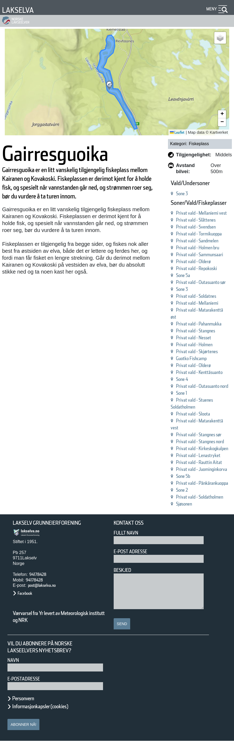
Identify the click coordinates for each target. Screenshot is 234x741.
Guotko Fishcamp (191, 358)
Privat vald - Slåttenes (196, 220)
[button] (109, 85)
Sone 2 (182, 490)
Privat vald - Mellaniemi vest (201, 213)
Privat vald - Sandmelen (197, 240)
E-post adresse (130, 551)
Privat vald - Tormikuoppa (199, 234)
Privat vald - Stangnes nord (200, 441)
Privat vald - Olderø (193, 261)
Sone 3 (182, 193)
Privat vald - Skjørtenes (197, 351)
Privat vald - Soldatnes (196, 296)
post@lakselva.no (42, 585)
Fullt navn (126, 533)
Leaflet (177, 132)
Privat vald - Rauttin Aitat (199, 462)
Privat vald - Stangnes (195, 330)
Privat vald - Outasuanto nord (202, 386)
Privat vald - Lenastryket (198, 455)
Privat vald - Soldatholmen (199, 497)
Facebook (25, 593)
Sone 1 (181, 393)
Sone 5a (183, 275)
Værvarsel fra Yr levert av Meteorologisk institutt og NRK (59, 616)
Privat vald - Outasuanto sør (201, 282)
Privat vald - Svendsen (196, 227)
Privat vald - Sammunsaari (199, 254)
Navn (13, 660)
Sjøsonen (184, 504)
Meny (211, 8)
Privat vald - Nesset (193, 337)
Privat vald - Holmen (194, 344)
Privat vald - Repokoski (196, 268)
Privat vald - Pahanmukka (198, 324)
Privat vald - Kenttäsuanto (199, 372)
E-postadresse (23, 679)
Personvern (23, 698)
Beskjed (122, 570)
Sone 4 (182, 379)
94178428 (37, 574)
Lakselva (18, 10)
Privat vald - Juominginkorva (201, 469)
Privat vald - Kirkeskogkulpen (202, 448)
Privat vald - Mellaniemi (197, 303)
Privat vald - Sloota (193, 414)
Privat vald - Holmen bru (197, 247)
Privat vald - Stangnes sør (198, 434)
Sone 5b (183, 476)
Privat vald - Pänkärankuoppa (202, 483)
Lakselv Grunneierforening (47, 523)
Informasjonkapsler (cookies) (40, 706)
